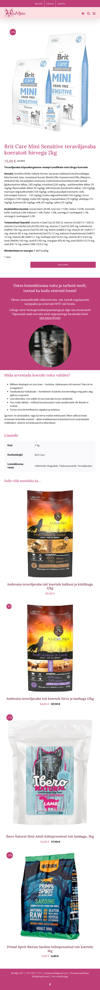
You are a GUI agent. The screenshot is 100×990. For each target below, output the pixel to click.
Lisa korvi (63, 264)
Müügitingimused (40, 976)
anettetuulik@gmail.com (56, 973)
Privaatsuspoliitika (79, 973)
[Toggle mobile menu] (94, 13)
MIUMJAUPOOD (50, 318)
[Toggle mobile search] (88, 13)
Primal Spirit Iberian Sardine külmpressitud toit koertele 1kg (50, 949)
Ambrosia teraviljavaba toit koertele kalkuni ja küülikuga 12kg (50, 586)
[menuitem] (38, 3)
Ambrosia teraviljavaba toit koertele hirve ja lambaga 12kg (50, 699)
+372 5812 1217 (34, 973)
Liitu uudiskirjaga (59, 976)
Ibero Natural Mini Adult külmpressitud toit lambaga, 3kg (50, 836)
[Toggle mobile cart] (82, 13)
